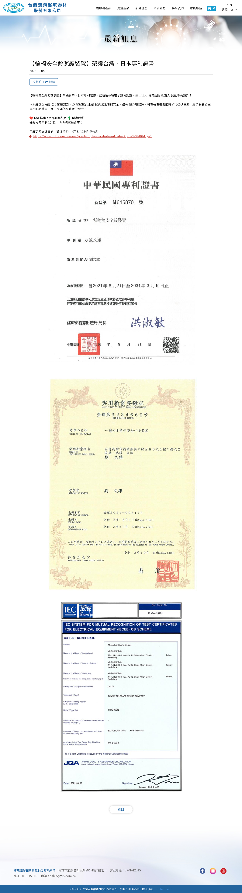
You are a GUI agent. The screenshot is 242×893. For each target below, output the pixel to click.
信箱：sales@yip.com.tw (58, 875)
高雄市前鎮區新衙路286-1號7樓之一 (82, 870)
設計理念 (141, 8)
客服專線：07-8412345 (125, 870)
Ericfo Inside (163, 889)
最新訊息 (160, 8)
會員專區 (196, 8)
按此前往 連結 (43, 82)
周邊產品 (123, 8)
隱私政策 (147, 889)
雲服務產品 (103, 8)
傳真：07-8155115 (25, 875)
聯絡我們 (178, 8)
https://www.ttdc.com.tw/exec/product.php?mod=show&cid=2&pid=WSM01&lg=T (92, 136)
